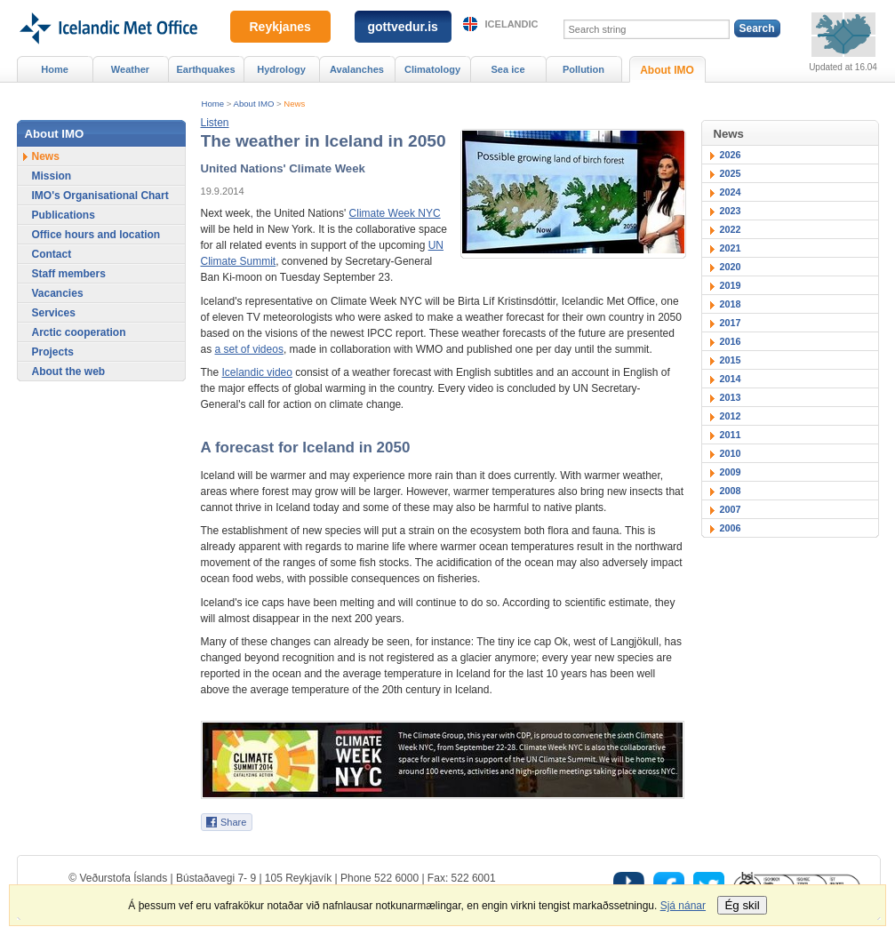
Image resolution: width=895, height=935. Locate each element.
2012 (730, 416)
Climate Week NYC (395, 213)
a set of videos (249, 349)
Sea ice (507, 69)
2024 (730, 192)
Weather (130, 69)
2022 (730, 229)
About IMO (254, 103)
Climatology (432, 69)
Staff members (69, 274)
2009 (730, 472)
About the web (69, 371)
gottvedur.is (403, 27)
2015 (730, 360)
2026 (730, 154)
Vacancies (58, 293)
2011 (730, 434)
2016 (730, 341)
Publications (63, 215)
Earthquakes (205, 69)
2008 (730, 490)
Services (54, 313)
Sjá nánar (683, 905)
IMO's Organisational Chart (100, 195)
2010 (730, 453)
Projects (53, 352)
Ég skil (741, 905)
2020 (730, 266)
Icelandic (512, 24)
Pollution (583, 69)
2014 (730, 378)
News (294, 103)
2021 (730, 248)
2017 (730, 322)
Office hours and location (96, 234)
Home (213, 103)
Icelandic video (257, 372)
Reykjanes (280, 27)
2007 (730, 509)
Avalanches (357, 69)
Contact (52, 254)
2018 (730, 304)
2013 (730, 397)
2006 (730, 528)
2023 (730, 210)
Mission (52, 176)
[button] (215, 122)
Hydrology (281, 69)
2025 (730, 173)
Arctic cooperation (79, 332)
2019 (730, 285)
